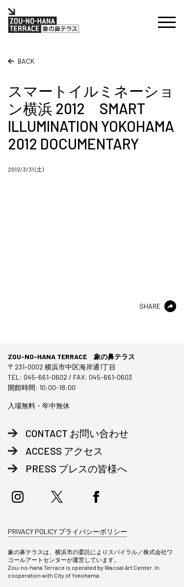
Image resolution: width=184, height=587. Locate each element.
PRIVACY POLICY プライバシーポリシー (67, 531)
